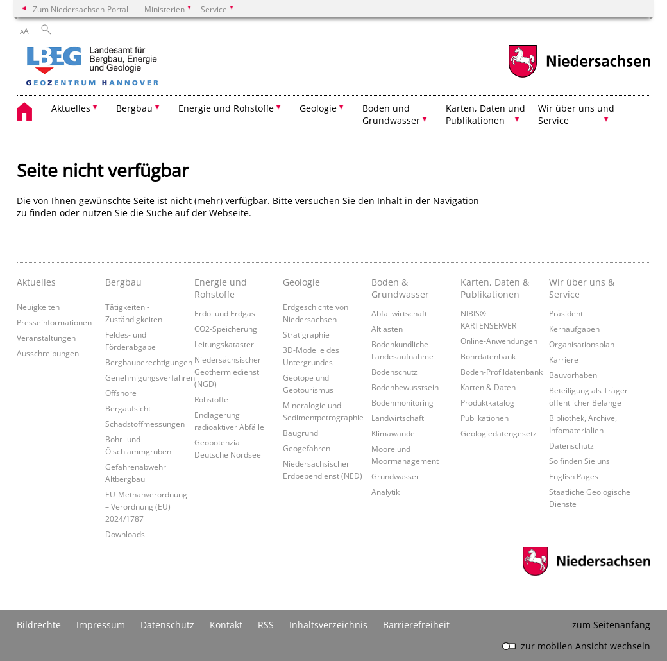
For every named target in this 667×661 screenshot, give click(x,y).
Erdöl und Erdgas (224, 313)
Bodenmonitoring (402, 402)
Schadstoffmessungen (145, 423)
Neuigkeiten (38, 307)
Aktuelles (36, 282)
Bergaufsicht (128, 408)
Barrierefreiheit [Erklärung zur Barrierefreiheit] (416, 625)
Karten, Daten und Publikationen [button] (485, 114)
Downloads (125, 534)
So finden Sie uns (579, 461)
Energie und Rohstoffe (220, 288)
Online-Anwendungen (498, 341)
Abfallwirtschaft (399, 313)
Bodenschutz (394, 371)
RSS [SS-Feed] (266, 625)
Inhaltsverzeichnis (328, 625)
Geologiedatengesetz (498, 433)
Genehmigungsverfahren (150, 377)
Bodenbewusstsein (405, 387)
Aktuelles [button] (70, 108)
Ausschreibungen (48, 353)
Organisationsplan (581, 344)
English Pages (573, 476)
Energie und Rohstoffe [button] (226, 108)
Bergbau (123, 282)
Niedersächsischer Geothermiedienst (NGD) (227, 371)
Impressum (100, 625)
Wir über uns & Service (581, 288)
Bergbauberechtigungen (148, 362)
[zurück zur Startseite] (129, 67)
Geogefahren (306, 448)
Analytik (385, 491)
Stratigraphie (306, 334)
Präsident (566, 313)
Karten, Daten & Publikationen (494, 288)
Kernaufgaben (574, 328)
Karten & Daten (488, 387)
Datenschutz (571, 445)
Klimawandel (394, 433)
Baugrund (300, 432)
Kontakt (226, 625)
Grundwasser (395, 476)
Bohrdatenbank (488, 356)
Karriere (563, 359)
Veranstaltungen (46, 337)
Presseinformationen (54, 322)
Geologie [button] (318, 108)
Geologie (301, 282)
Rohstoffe (211, 399)
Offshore (121, 393)
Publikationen (484, 418)
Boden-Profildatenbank (501, 371)
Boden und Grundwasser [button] (391, 114)
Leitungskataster (224, 344)
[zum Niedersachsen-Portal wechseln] (579, 76)
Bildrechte (39, 625)
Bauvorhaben (573, 375)
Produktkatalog (487, 402)
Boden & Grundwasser (400, 288)
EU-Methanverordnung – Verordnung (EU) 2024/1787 (146, 506)
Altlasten (387, 328)
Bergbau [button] (134, 108)
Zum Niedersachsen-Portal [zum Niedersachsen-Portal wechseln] (80, 9)
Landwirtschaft (397, 418)
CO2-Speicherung (225, 328)
